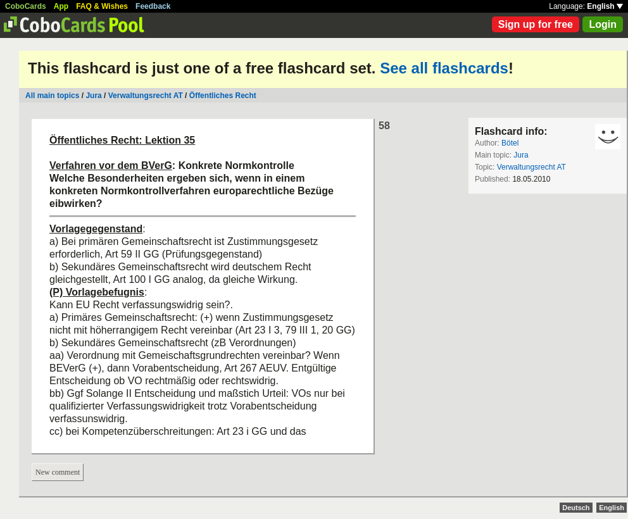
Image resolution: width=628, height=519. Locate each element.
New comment (57, 472)
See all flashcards (444, 68)
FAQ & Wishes (102, 6)
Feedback (152, 6)
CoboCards (25, 6)
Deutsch (575, 507)
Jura (93, 95)
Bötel (509, 143)
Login (603, 24)
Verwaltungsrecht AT (145, 95)
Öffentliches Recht (222, 95)
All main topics (52, 95)
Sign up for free (535, 24)
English (605, 6)
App (61, 6)
